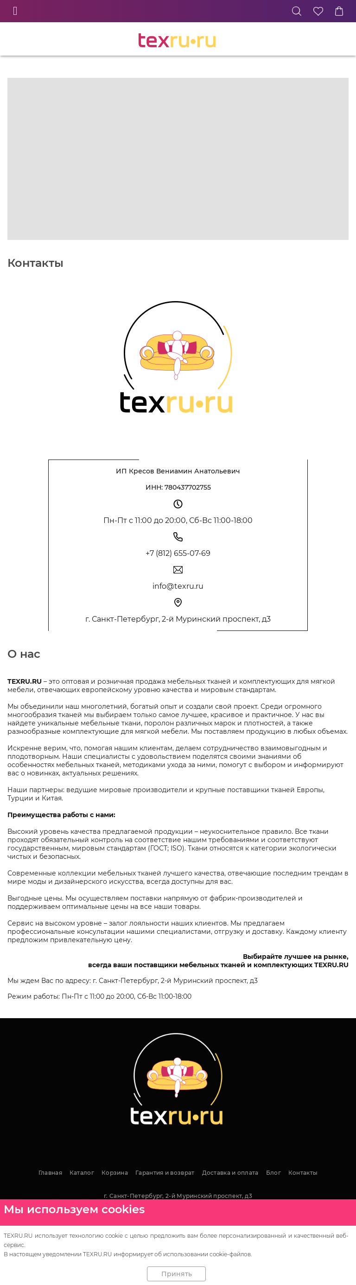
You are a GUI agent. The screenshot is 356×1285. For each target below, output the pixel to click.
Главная (50, 1172)
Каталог (82, 1172)
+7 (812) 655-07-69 (178, 553)
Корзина (115, 1172)
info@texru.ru (178, 586)
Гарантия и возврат (164, 1172)
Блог (273, 1172)
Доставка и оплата (230, 1172)
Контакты (303, 1172)
